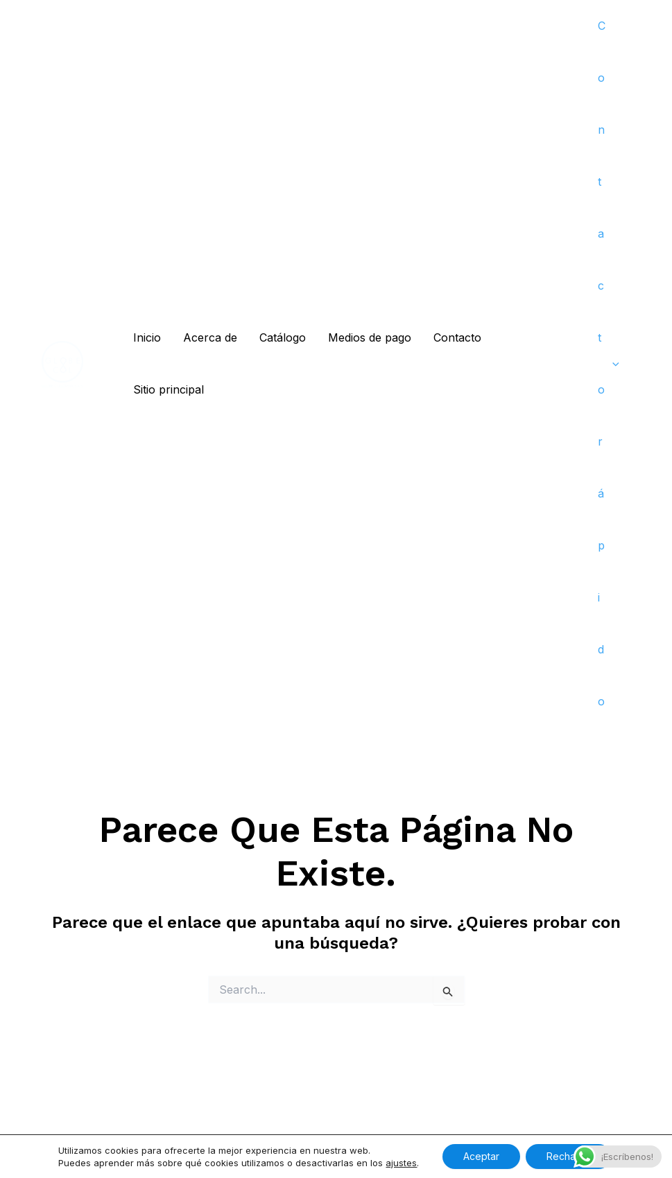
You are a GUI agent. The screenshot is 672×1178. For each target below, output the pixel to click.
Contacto (457, 337)
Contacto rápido (608, 363)
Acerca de (210, 337)
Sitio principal (168, 389)
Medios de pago (369, 337)
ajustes (401, 1162)
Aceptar (481, 1156)
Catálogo (282, 337)
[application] (612, 364)
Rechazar (568, 1156)
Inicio (147, 337)
